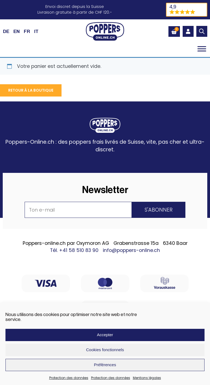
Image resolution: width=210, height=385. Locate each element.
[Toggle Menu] (201, 49)
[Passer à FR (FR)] (27, 31)
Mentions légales (147, 377)
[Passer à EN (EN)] (16, 31)
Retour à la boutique (30, 90)
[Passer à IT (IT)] (36, 31)
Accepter (105, 334)
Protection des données (68, 377)
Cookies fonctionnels (105, 349)
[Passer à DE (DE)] (6, 31)
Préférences (105, 364)
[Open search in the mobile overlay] (201, 31)
